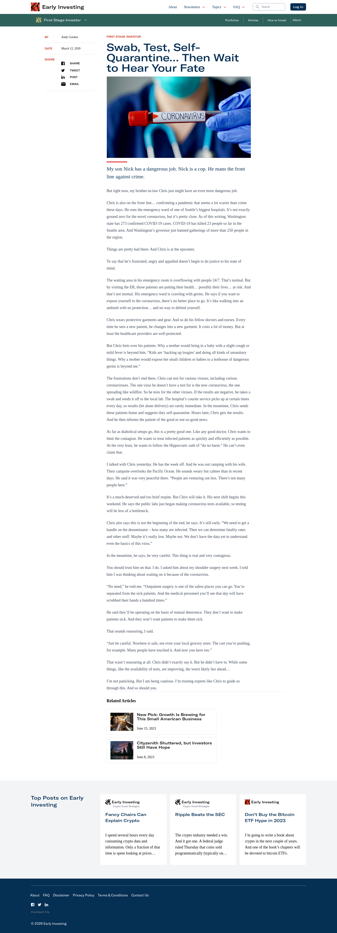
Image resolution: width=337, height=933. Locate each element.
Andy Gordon (69, 37)
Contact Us (140, 895)
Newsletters (194, 7)
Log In (298, 7)
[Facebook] (32, 904)
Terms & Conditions (113, 895)
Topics (219, 7)
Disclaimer (61, 895)
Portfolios (232, 20)
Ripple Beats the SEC (200, 814)
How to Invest (277, 20)
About (172, 7)
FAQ (239, 7)
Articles (253, 20)
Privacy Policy (83, 895)
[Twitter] (39, 904)
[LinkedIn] (46, 904)
